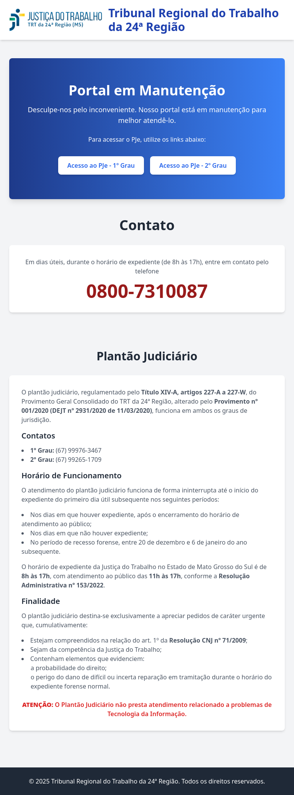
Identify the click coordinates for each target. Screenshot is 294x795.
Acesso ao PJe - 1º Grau (101, 165)
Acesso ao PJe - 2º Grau (193, 165)
